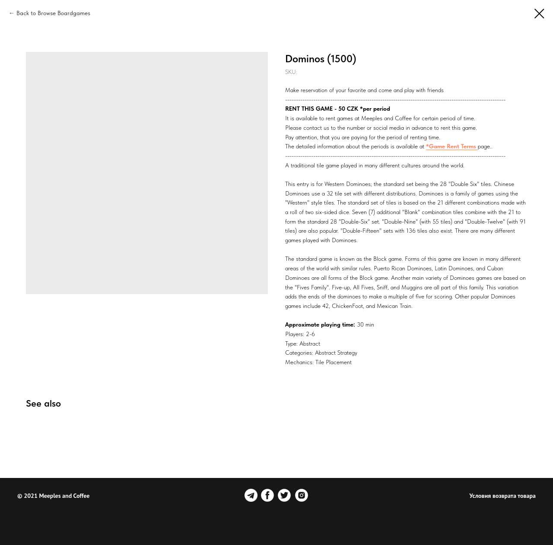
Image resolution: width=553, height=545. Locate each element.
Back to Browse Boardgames (53, 13)
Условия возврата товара (503, 496)
